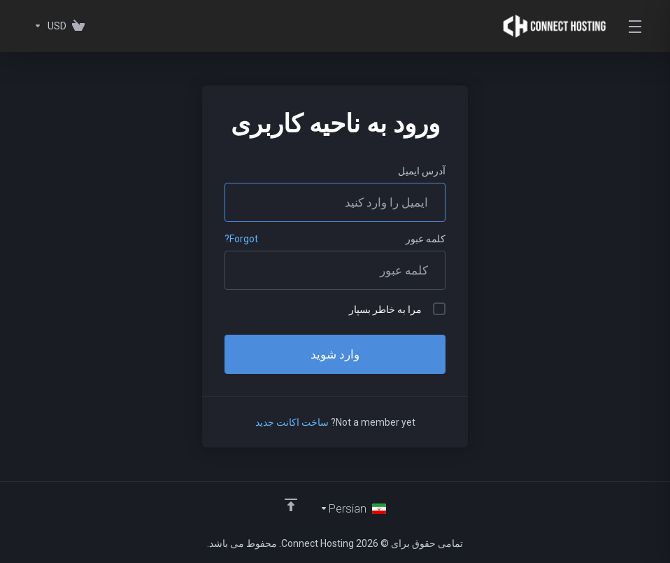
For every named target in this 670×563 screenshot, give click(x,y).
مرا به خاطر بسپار (397, 309)
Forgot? (241, 238)
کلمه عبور (426, 238)
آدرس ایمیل (422, 170)
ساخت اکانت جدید (292, 422)
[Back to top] (290, 505)
